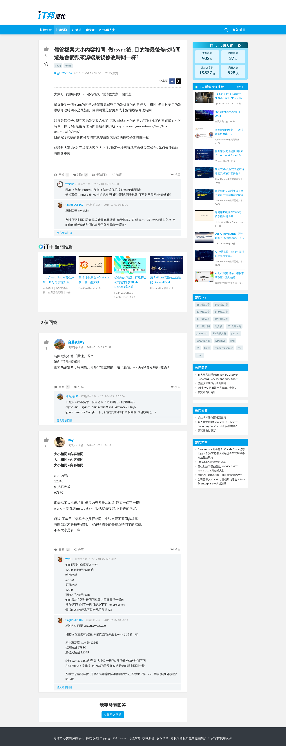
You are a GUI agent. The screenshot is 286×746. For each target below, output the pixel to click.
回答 (61, 175)
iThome (121, 738)
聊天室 (90, 30)
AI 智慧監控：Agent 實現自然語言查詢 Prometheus (229, 254)
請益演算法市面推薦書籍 (212, 383)
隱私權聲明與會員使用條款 (188, 738)
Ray (71, 440)
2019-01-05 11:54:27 (99, 445)
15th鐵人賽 (203, 304)
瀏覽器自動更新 (207, 392)
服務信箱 (162, 738)
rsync (68, 65)
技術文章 (46, 30)
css (240, 347)
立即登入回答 (113, 714)
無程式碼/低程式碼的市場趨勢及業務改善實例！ (229, 171)
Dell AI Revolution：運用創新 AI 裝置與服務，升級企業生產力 (229, 236)
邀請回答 (100, 174)
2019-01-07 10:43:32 (116, 204)
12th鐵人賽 (221, 318)
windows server (224, 347)
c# (198, 347)
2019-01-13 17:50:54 (112, 396)
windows (220, 340)
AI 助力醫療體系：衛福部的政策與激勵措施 (229, 275)
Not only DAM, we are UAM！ (227, 113)
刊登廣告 (134, 738)
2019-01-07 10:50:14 (116, 620)
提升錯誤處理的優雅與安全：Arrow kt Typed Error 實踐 (229, 153)
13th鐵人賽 (203, 311)
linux (58, 65)
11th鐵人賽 (203, 326)
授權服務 (148, 738)
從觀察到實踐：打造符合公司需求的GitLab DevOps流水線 (130, 281)
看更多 (242, 86)
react (200, 355)
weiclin (69, 183)
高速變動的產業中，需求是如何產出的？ (229, 131)
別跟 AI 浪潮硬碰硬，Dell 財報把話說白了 (221, 474)
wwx (68, 558)
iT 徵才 (76, 30)
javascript (202, 333)
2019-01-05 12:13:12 (103, 558)
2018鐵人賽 (219, 333)
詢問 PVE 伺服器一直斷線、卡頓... (217, 387)
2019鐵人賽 (234, 326)
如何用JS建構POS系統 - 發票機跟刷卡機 (228, 214)
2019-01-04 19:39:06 (87, 73)
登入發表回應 (64, 420)
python (235, 333)
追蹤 (117, 174)
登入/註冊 (239, 30)
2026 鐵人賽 (107, 30)
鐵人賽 (218, 326)
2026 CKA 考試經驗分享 (212, 461)
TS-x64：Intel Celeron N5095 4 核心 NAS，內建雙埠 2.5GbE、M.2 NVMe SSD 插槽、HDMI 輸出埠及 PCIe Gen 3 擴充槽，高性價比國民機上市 (229, 96)
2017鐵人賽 (203, 340)
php (232, 340)
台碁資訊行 (76, 342)
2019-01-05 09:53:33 (106, 183)
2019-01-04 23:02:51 (99, 347)
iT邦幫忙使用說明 (220, 738)
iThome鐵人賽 (225, 45)
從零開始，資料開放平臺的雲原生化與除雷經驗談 (229, 192)
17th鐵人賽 (203, 318)
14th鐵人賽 (221, 311)
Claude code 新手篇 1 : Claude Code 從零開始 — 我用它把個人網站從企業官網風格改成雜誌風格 (221, 453)
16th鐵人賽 (221, 304)
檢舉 (175, 174)
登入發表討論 (64, 232)
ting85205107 (63, 73)
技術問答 (62, 30)
